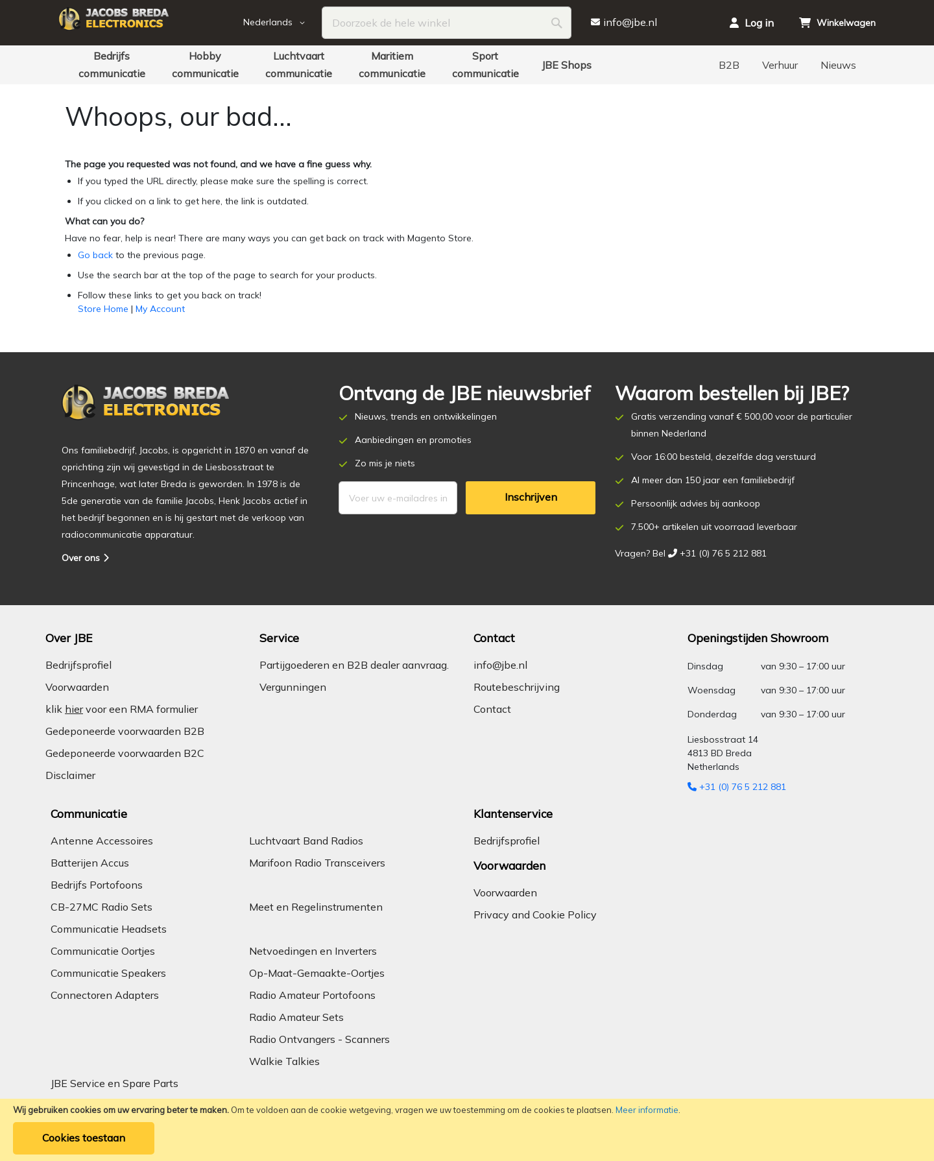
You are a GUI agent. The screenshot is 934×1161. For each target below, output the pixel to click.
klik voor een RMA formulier (121, 708)
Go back (95, 255)
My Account (160, 309)
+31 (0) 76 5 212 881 (737, 787)
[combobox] (446, 22)
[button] (282, 23)
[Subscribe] (530, 497)
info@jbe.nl (500, 664)
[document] (467, 1130)
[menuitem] (111, 64)
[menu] (467, 64)
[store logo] (149, 22)
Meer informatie (647, 1110)
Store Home (103, 309)
